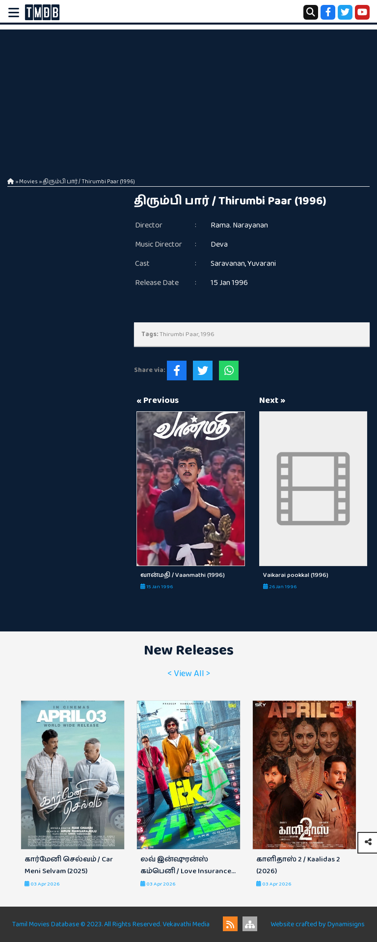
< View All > (188, 674)
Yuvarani (261, 263)
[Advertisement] (188, 98)
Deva (219, 244)
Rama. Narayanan (239, 225)
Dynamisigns (346, 924)
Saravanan (228, 263)
